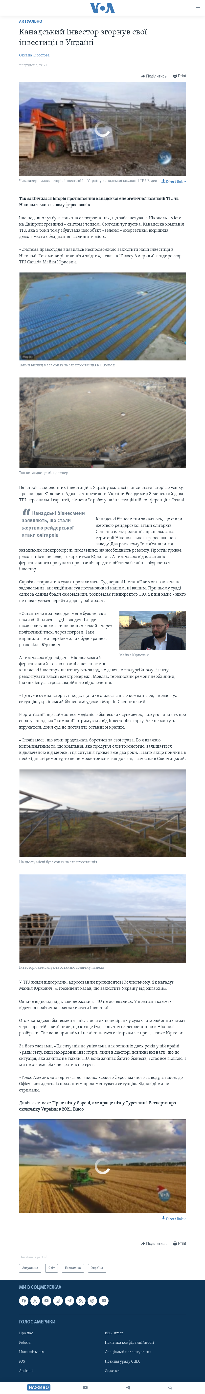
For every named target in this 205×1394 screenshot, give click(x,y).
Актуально (30, 21)
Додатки (112, 1371)
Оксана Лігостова (34, 55)
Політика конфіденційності (129, 1343)
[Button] (154, 76)
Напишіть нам (32, 1352)
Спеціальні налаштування (128, 1352)
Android (26, 1371)
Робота (25, 1343)
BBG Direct (114, 1333)
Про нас (26, 1333)
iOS (22, 1362)
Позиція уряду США (122, 1362)
